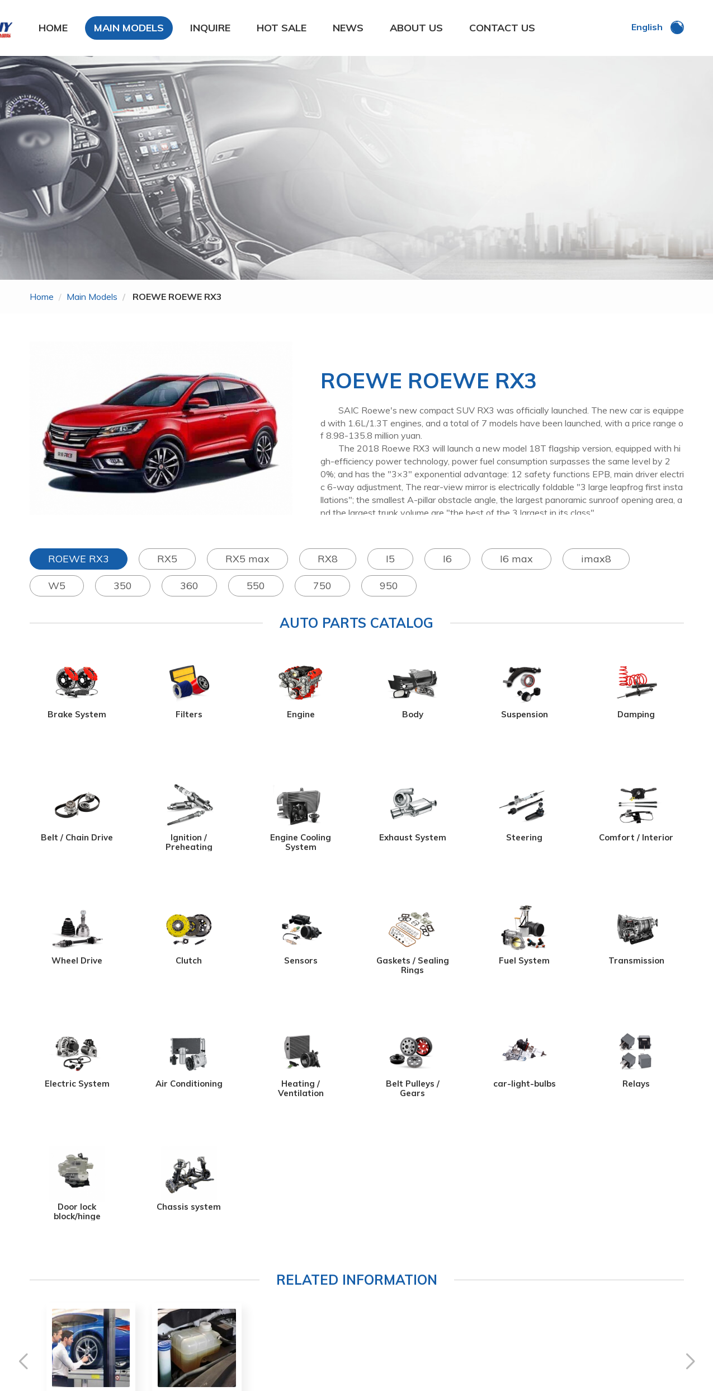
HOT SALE (281, 27)
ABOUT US (416, 27)
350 (123, 585)
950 (389, 585)
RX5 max (247, 558)
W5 (56, 585)
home (42, 296)
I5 (390, 558)
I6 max (516, 558)
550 (256, 585)
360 (189, 585)
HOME (53, 27)
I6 (447, 558)
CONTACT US (502, 27)
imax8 (596, 558)
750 (322, 585)
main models (92, 296)
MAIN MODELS (129, 27)
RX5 (167, 558)
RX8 (328, 558)
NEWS (348, 27)
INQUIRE (210, 27)
